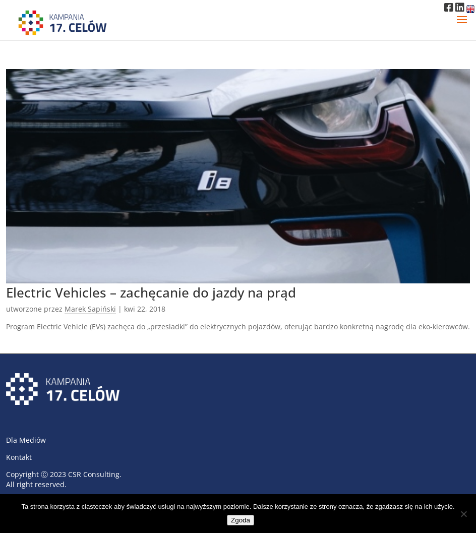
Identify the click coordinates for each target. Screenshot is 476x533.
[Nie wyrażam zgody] (463, 514)
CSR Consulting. (95, 474)
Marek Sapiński (90, 309)
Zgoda (240, 520)
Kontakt (19, 457)
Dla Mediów (26, 440)
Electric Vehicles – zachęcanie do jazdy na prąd (151, 292)
